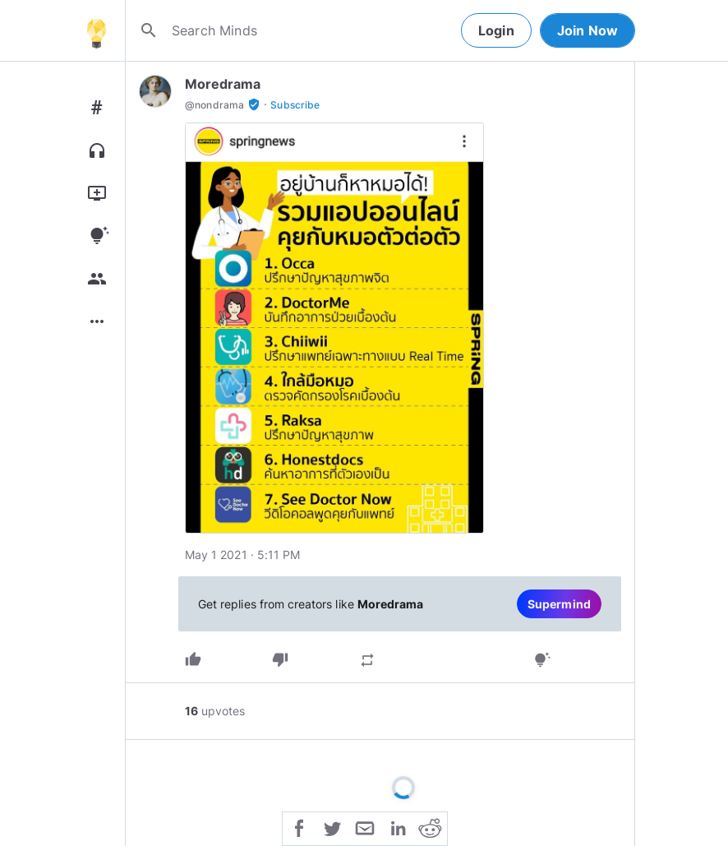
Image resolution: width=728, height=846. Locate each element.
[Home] (96, 30)
